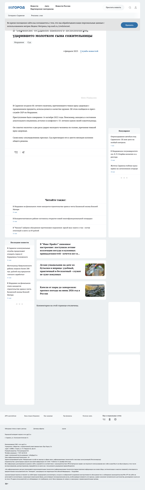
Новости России (63, 6)
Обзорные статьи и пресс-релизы (15, 428)
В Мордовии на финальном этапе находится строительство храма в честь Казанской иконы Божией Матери (55, 209)
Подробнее (75, 471)
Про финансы (67, 416)
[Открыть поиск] (130, 7)
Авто (47, 6)
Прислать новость (113, 7)
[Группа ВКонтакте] (104, 419)
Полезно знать (87, 416)
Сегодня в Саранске (16, 15)
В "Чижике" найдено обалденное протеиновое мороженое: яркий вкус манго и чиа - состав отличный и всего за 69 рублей (55, 231)
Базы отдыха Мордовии (31, 416)
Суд (29, 42)
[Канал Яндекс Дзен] (115, 419)
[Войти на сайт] (135, 7)
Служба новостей (89, 51)
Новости (34, 6)
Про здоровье (48, 416)
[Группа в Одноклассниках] (109, 419)
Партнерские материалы (42, 9)
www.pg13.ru (27, 434)
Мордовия (19, 42)
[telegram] (24, 152)
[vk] (16, 152)
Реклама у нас (37, 15)
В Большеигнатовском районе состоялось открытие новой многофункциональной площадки (55, 220)
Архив (64, 428)
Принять (129, 25)
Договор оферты (38, 428)
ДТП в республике (10, 416)
